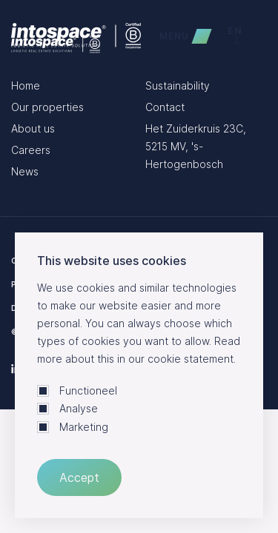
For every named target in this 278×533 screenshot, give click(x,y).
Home (25, 85)
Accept (79, 477)
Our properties (47, 107)
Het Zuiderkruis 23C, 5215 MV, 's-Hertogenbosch (195, 146)
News (25, 171)
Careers (30, 150)
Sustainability (177, 85)
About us (33, 128)
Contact (165, 107)
